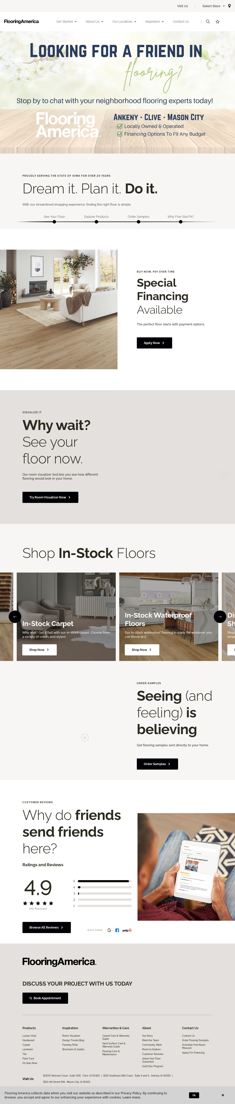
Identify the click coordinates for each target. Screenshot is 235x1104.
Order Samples (157, 764)
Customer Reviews (152, 1054)
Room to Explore (151, 1049)
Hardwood (28, 1040)
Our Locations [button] (124, 21)
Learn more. (132, 1097)
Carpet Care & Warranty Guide (116, 1037)
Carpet (26, 1044)
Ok (194, 1095)
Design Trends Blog (73, 1040)
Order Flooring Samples (195, 1040)
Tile (24, 1054)
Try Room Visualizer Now (50, 497)
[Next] (220, 616)
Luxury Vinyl (29, 1035)
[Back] (15, 616)
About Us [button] (95, 21)
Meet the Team (150, 1040)
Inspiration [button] (155, 21)
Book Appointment (45, 998)
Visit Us (182, 6)
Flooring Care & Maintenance (111, 1053)
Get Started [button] (66, 21)
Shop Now (39, 650)
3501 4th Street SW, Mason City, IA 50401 (66, 1081)
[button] (213, 6)
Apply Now (154, 343)
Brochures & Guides (73, 1049)
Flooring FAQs (70, 1044)
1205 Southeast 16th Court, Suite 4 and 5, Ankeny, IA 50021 (137, 1075)
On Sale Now (29, 1063)
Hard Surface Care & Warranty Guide (114, 1045)
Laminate (27, 1049)
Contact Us (181, 21)
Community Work (152, 1044)
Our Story (147, 1035)
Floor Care (28, 1058)
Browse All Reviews (46, 927)
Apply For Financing (193, 1052)
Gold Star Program (152, 1066)
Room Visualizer (71, 1035)
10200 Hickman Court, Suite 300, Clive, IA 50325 (71, 1075)
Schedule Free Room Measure (193, 1046)
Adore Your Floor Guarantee (151, 1060)
